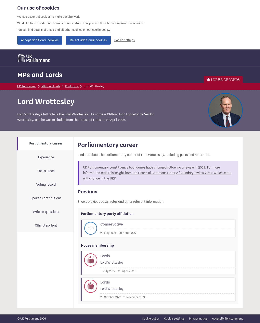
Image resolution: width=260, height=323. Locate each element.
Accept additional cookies (39, 40)
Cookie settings (124, 40)
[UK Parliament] (33, 58)
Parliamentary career (46, 143)
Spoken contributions (46, 198)
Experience (46, 157)
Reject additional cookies (88, 40)
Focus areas (45, 171)
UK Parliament (26, 86)
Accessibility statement (227, 318)
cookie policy (100, 30)
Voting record (46, 184)
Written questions (46, 212)
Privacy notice (198, 318)
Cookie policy (150, 318)
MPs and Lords (39, 75)
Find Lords (72, 86)
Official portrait (46, 225)
